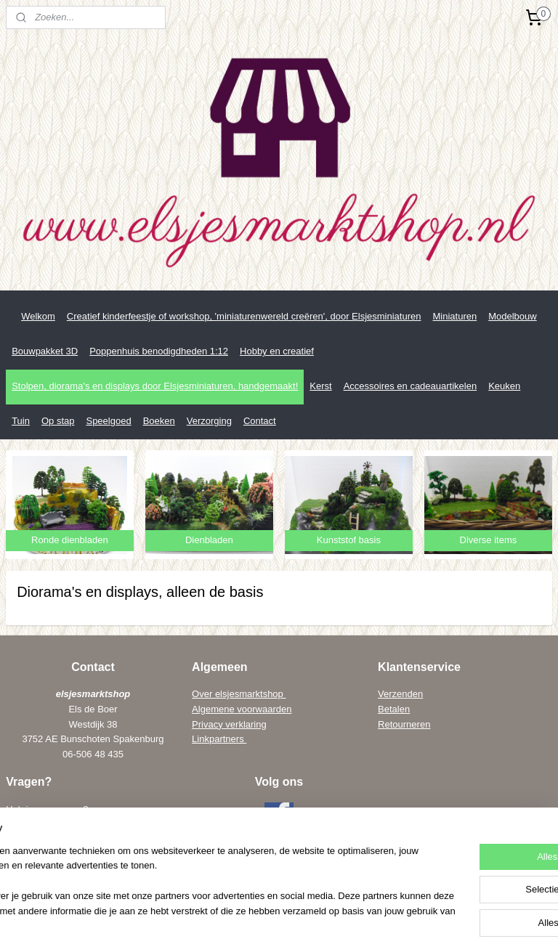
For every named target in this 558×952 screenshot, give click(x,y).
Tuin (21, 420)
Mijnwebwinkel (438, 925)
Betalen (394, 709)
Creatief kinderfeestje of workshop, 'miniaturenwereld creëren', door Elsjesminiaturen (244, 316)
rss (278, 925)
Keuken (504, 386)
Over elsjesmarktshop (239, 693)
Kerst (320, 386)
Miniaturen (454, 316)
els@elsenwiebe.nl (73, 869)
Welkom (38, 316)
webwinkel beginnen (326, 925)
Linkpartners (219, 738)
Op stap (58, 420)
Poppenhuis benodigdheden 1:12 (158, 351)
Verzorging (209, 420)
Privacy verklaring (229, 724)
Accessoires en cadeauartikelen (410, 386)
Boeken (159, 420)
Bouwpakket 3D (45, 351)
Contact (259, 420)
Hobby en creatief (277, 351)
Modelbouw (512, 316)
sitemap (252, 925)
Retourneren (404, 724)
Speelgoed (108, 420)
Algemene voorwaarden (241, 709)
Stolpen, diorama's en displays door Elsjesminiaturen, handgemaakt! (155, 386)
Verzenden (400, 693)
